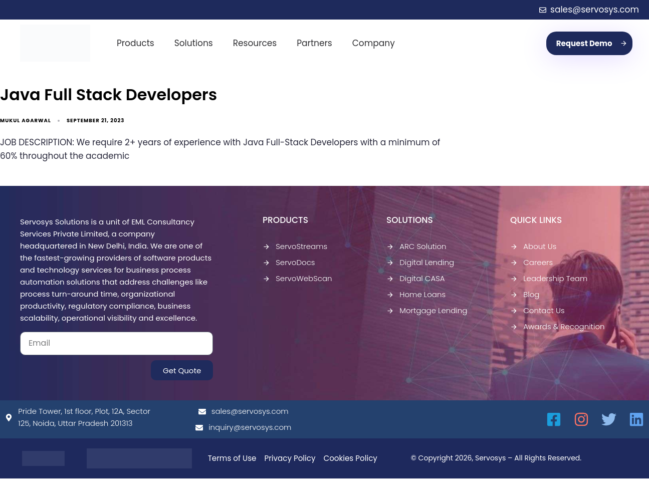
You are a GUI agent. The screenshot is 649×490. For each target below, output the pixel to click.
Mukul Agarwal (25, 120)
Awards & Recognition (557, 326)
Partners (314, 43)
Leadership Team (548, 278)
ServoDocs (289, 262)
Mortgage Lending (426, 310)
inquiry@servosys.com (243, 427)
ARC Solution (416, 246)
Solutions (193, 43)
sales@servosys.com (243, 411)
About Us (533, 246)
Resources (255, 43)
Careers (531, 262)
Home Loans (416, 294)
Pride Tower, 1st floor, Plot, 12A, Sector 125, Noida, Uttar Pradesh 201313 (77, 417)
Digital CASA (415, 278)
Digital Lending (420, 262)
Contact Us (537, 310)
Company (373, 43)
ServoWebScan (297, 278)
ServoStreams (295, 246)
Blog (524, 294)
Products (135, 43)
